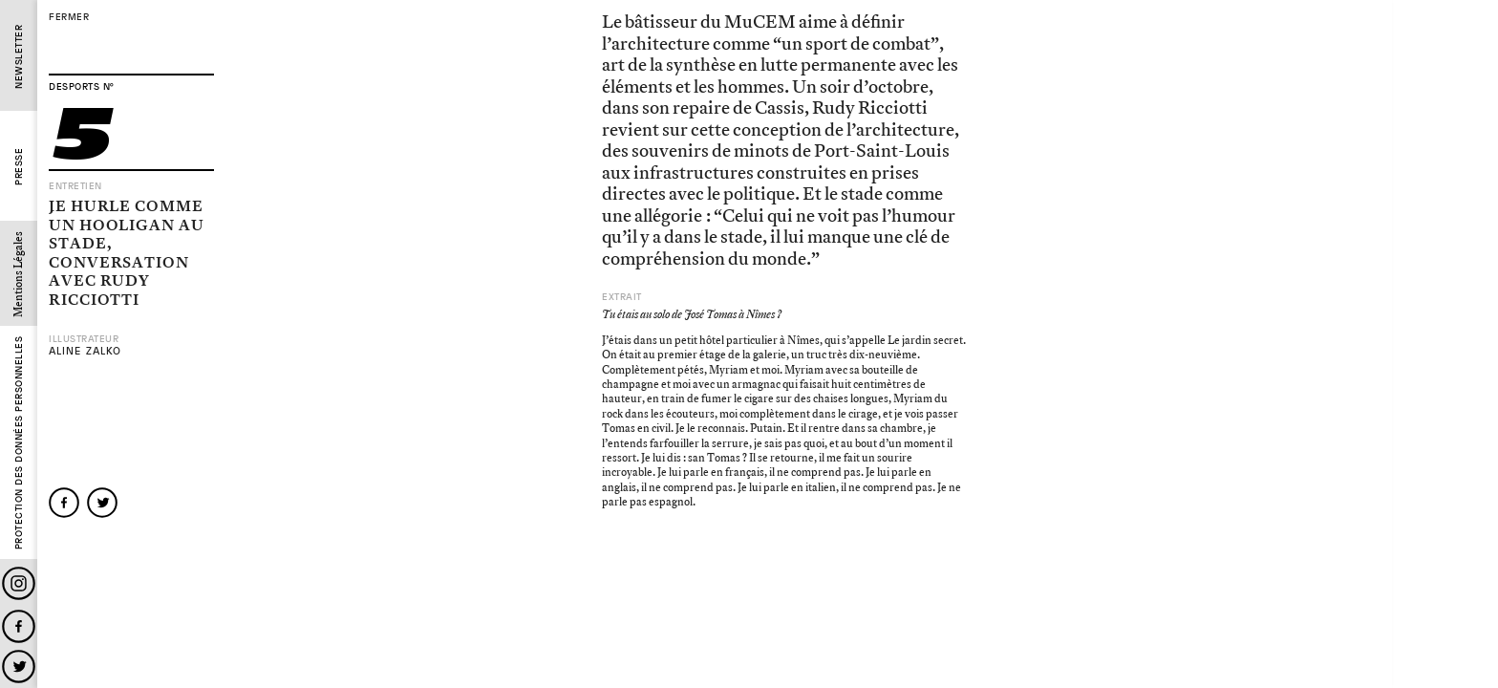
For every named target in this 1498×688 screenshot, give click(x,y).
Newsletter (18, 57)
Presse (18, 166)
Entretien (75, 186)
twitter (102, 502)
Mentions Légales (18, 274)
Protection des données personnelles (18, 443)
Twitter (18, 666)
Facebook (18, 626)
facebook (64, 502)
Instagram (18, 583)
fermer (69, 17)
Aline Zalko (85, 351)
